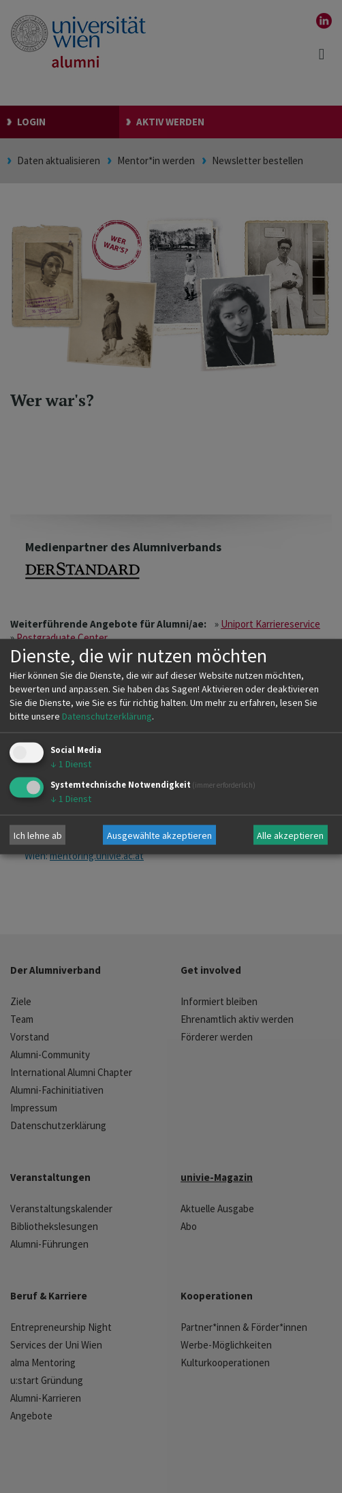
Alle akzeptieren (290, 835)
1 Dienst (70, 764)
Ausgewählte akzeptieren (159, 835)
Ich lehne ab (38, 835)
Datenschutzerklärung (107, 716)
